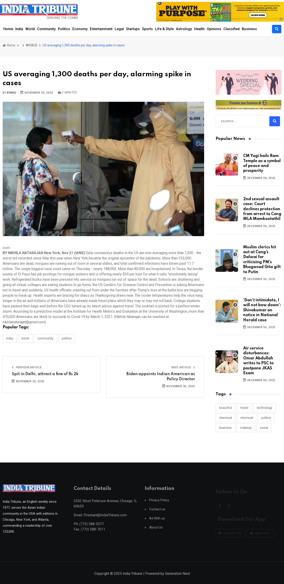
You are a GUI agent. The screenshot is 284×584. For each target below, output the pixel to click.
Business (249, 29)
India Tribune (132, 579)
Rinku (11, 92)
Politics (64, 29)
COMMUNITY (45, 338)
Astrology (184, 29)
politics (266, 417)
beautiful (225, 408)
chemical (225, 417)
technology (264, 408)
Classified (231, 29)
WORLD (31, 45)
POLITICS (67, 338)
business (225, 427)
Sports (147, 29)
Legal (119, 29)
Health (199, 29)
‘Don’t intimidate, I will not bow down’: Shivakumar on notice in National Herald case (262, 310)
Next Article (183, 367)
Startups (133, 29)
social (264, 427)
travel (244, 408)
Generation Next (177, 579)
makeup (246, 427)
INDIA (9, 338)
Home (8, 29)
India (19, 29)
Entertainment (101, 29)
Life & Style (164, 29)
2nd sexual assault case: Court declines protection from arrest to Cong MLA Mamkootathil (262, 209)
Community (46, 29)
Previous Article (26, 367)
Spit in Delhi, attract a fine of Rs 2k (45, 374)
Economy (80, 29)
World (30, 29)
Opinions (214, 29)
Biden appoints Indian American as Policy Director (160, 376)
